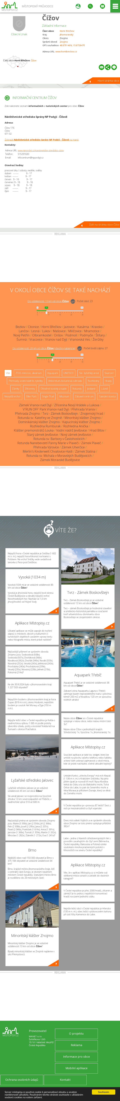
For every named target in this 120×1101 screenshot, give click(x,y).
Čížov (50, 17)
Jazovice (69, 327)
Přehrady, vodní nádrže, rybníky (26, 381)
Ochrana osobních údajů (21, 1080)
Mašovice (59, 331)
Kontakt (65, 1080)
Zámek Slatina (85, 451)
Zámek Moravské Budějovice (60, 460)
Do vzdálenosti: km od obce (48, 301)
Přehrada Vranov (83, 409)
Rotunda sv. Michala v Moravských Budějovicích (59, 455)
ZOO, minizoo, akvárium (29, 373)
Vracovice (35, 339)
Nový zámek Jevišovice (76, 434)
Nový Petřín (21, 335)
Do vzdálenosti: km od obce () (43, 348)
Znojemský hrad (91, 413)
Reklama (76, 1045)
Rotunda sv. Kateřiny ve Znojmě (40, 418)
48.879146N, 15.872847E (72, 45)
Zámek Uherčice (73, 447)
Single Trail (48, 396)
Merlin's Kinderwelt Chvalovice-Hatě (47, 451)
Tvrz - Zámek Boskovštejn (60, 413)
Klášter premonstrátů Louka (34, 430)
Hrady (108, 381)
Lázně (104, 388)
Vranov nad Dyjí (56, 339)
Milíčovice (75, 331)
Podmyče (86, 335)
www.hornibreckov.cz (66, 51)
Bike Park (31, 396)
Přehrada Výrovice (46, 447)
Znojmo (64, 41)
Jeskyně (91, 388)
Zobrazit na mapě (42, 139)
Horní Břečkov (67, 30)
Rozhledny (93, 381)
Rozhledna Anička (75, 426)
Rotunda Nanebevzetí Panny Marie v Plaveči (48, 443)
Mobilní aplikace (76, 1068)
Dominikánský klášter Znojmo (39, 422)
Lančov (24, 331)
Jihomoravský (66, 34)
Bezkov (20, 327)
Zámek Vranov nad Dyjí (35, 405)
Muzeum (64, 396)
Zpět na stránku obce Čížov (104, 224)
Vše (8, 373)
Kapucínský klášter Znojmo (81, 422)
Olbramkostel (41, 335)
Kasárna (83, 327)
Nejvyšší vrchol (12, 396)
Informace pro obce (76, 1056)
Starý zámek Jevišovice (42, 434)
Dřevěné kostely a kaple (53, 388)
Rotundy (77, 388)
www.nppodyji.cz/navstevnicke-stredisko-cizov (41, 150)
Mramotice (91, 331)
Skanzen (109, 373)
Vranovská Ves (80, 339)
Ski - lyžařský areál (89, 373)
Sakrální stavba (107, 396)
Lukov (46, 331)
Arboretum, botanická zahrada (65, 381)
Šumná (22, 339)
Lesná (35, 331)
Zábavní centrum (84, 396)
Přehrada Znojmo (27, 413)
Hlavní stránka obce (108, 80)
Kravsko (97, 327)
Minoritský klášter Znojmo (83, 418)
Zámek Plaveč (91, 443)
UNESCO (69, 373)
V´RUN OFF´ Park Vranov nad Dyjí (46, 409)
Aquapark (52, 373)
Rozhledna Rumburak (45, 426)
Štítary (100, 335)
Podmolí (71, 335)
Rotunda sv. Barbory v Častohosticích (59, 439)
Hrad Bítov (97, 430)
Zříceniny (30, 388)
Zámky (15, 388)
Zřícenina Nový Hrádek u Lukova (76, 405)
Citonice (33, 327)
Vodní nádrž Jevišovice (71, 430)
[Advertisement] (60, 259)
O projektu (76, 1033)
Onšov (58, 335)
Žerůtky (98, 339)
